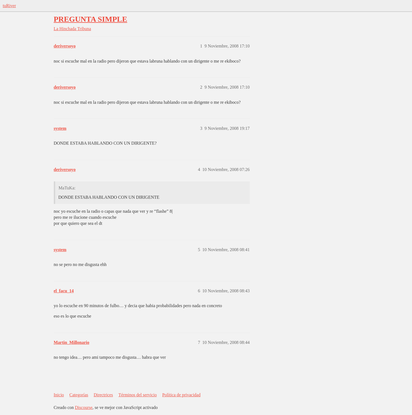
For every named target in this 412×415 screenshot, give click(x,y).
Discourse (84, 407)
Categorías (78, 394)
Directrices (103, 394)
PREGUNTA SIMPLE (90, 19)
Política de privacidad (181, 394)
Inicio (59, 394)
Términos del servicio (137, 394)
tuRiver (9, 5)
